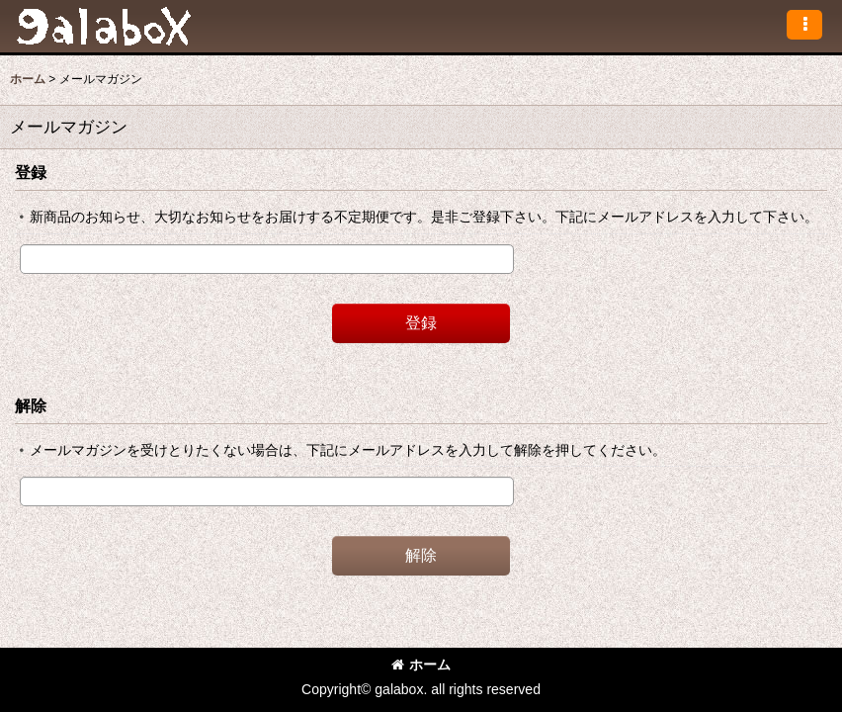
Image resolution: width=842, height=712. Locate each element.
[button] (804, 25)
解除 (30, 405)
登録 (30, 172)
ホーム (421, 664)
